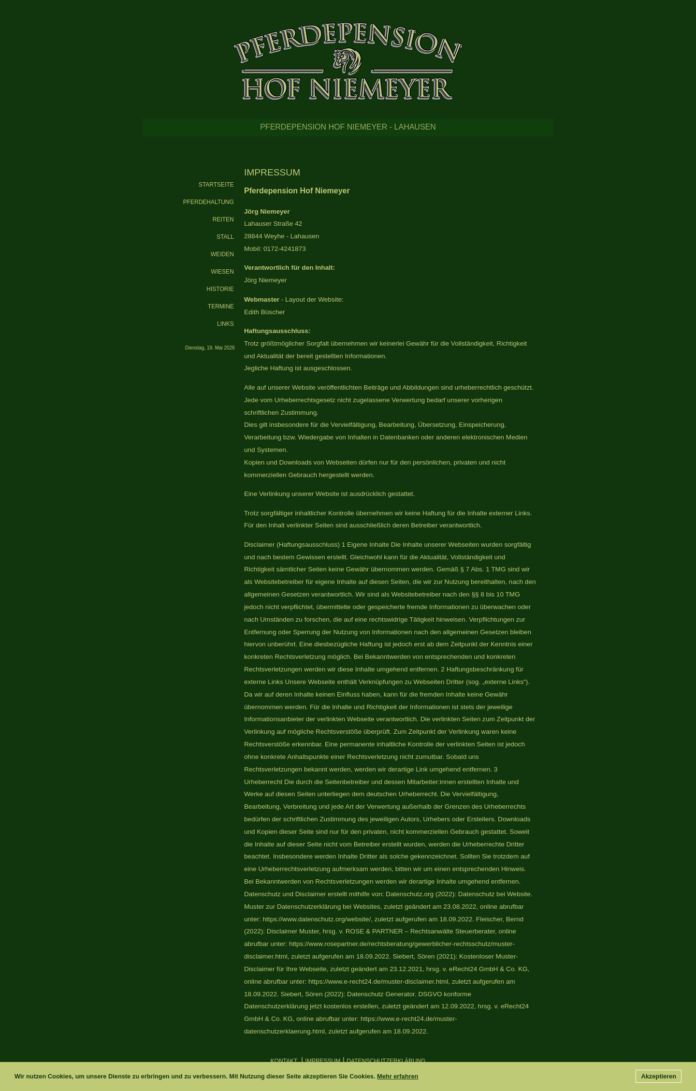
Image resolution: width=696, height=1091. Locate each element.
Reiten (223, 219)
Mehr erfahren (397, 1076)
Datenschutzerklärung (386, 1061)
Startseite (216, 184)
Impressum (323, 1061)
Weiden (222, 254)
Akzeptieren (658, 1076)
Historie (219, 289)
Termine (221, 306)
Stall (225, 236)
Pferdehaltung (208, 202)
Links (225, 323)
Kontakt (285, 1061)
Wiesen (222, 271)
